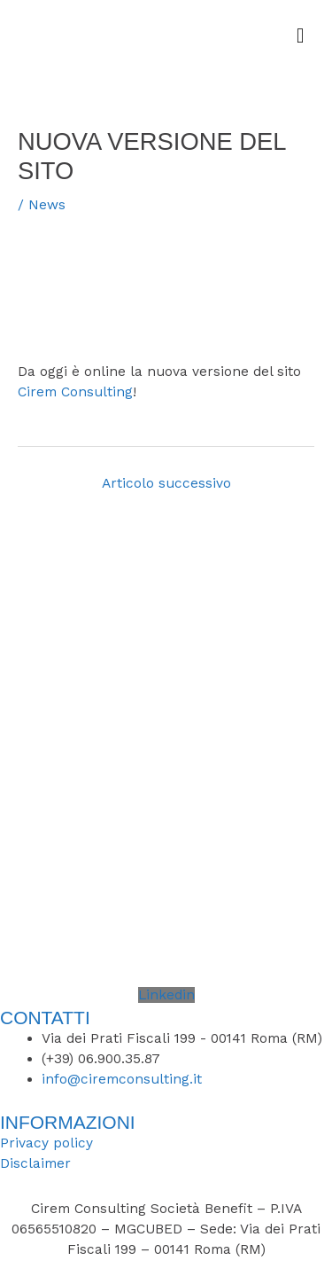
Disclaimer (35, 1163)
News (47, 205)
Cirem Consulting (75, 392)
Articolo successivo (166, 483)
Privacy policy (46, 1143)
